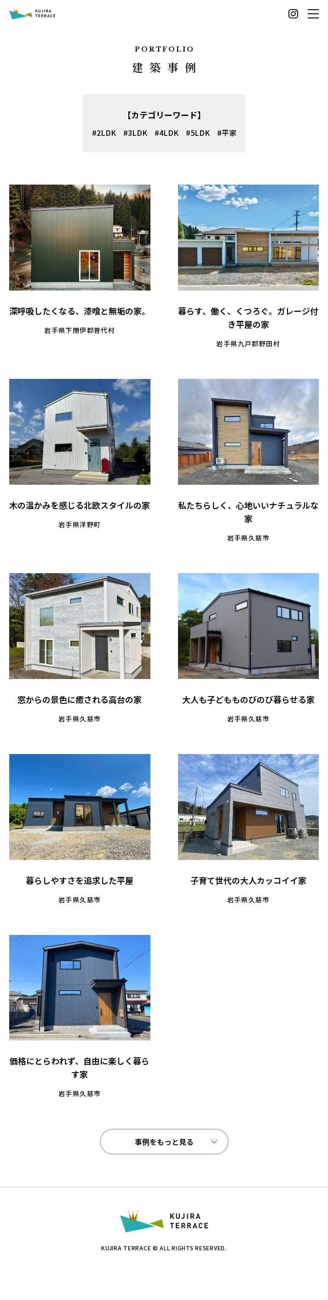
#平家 (226, 132)
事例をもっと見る (164, 1141)
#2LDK (104, 132)
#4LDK (166, 132)
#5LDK (198, 132)
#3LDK (135, 132)
